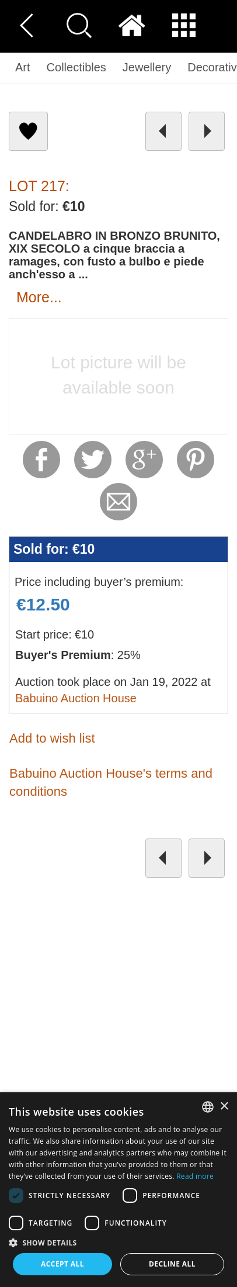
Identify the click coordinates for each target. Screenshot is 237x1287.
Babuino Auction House (76, 698)
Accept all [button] (62, 1264)
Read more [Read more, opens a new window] (195, 1176)
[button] (118, 1242)
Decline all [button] (172, 1264)
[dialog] (118, 1189)
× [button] (223, 1106)
